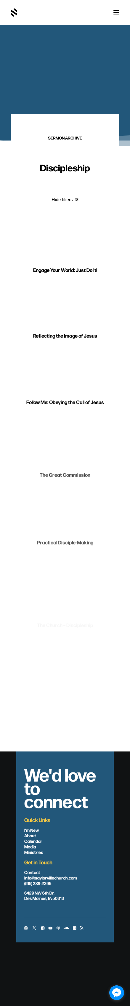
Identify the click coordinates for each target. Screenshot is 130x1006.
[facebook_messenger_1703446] (116, 992)
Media (30, 846)
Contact (32, 872)
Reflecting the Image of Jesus (65, 356)
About (30, 835)
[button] (116, 12)
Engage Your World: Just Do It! (65, 282)
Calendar (33, 841)
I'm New (31, 830)
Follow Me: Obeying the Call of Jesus (65, 429)
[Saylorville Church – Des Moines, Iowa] (14, 12)
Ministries (33, 852)
